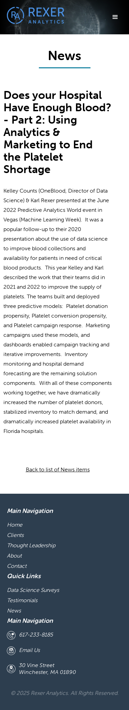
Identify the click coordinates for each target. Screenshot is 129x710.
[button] (115, 17)
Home (14, 524)
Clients (15, 534)
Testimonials (22, 600)
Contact (16, 565)
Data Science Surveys (33, 589)
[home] (33, 15)
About (14, 555)
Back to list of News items (58, 469)
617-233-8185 (36, 634)
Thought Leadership (31, 545)
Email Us (29, 649)
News (14, 610)
